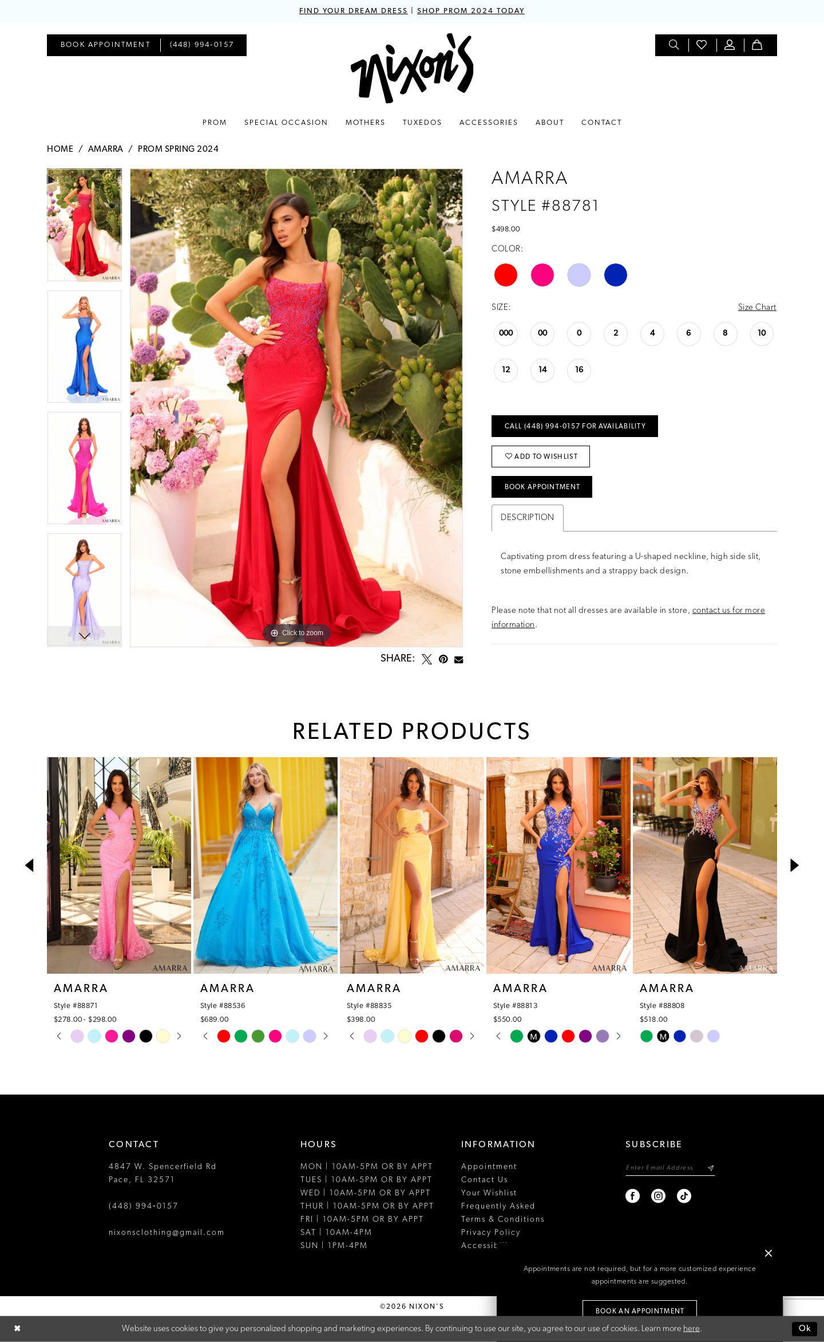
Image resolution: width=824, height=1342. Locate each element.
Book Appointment (543, 487)
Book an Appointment (640, 1311)
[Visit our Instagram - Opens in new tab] (659, 1196)
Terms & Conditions (503, 1219)
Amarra (106, 149)
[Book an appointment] (105, 45)
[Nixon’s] (412, 68)
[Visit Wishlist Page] (702, 45)
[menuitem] (105, 45)
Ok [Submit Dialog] (805, 1329)
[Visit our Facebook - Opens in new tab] (633, 1196)
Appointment (489, 1167)
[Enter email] (670, 1168)
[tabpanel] (84, 229)
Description (527, 518)
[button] (730, 45)
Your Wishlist (489, 1193)
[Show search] (674, 45)
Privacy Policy (491, 1233)
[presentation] (119, 865)
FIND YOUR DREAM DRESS (353, 11)
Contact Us (484, 1180)
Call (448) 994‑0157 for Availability (575, 426)
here (691, 1329)
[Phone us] (202, 45)
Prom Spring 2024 (178, 149)
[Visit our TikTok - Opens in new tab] (684, 1196)
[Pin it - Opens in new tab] (443, 659)
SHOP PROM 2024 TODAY (471, 11)
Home (60, 149)
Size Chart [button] (757, 308)
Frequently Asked (498, 1206)
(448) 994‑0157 (144, 1206)
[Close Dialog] (17, 1329)
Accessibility (488, 1246)
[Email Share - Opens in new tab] (458, 659)
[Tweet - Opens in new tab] (427, 659)
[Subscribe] (710, 1168)
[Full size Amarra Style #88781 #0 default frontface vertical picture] (296, 408)
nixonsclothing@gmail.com (167, 1233)
